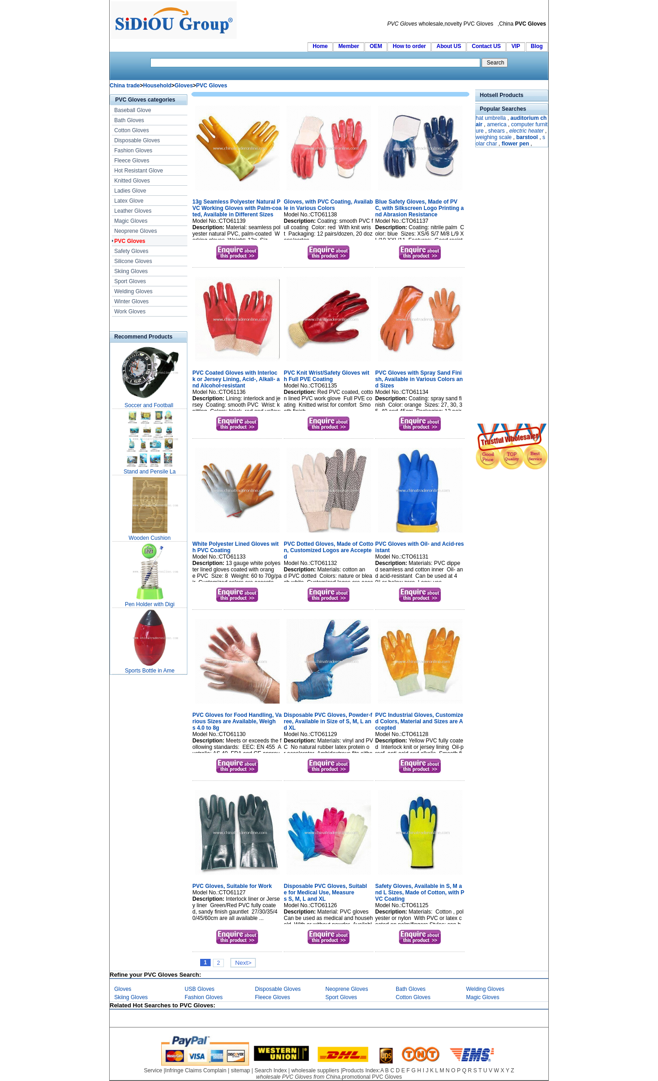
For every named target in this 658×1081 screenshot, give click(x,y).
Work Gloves (129, 311)
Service (153, 1070)
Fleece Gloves (131, 160)
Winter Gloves (131, 301)
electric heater (526, 131)
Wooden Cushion (150, 538)
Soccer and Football (149, 405)
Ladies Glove (130, 191)
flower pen (515, 143)
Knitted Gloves (132, 180)
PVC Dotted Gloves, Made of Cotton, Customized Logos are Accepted (328, 550)
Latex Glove (128, 201)
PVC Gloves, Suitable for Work (232, 886)
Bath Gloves (129, 120)
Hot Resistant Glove (138, 170)
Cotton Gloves (131, 130)
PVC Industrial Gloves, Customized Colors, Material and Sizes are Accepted (419, 721)
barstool (527, 137)
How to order (409, 46)
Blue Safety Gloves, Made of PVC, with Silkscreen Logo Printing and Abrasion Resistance (419, 208)
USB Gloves (199, 989)
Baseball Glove (132, 110)
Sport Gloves (130, 281)
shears (496, 131)
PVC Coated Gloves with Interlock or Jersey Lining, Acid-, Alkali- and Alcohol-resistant (236, 379)
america (497, 124)
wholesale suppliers (316, 1070)
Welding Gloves (133, 291)
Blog (537, 46)
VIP (515, 46)
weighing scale (494, 137)
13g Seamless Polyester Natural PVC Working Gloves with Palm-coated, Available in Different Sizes (236, 208)
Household (157, 85)
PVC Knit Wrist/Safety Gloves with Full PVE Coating (326, 376)
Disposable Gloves (137, 140)
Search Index (271, 1070)
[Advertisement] (502, 286)
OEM (376, 46)
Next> (243, 962)
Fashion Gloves (133, 150)
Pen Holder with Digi (150, 604)
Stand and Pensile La (149, 471)
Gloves (184, 85)
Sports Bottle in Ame (150, 670)
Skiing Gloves (131, 271)
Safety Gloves (131, 251)
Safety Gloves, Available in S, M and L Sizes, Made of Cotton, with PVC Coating (419, 892)
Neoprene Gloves (135, 231)
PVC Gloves (211, 85)
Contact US (486, 46)
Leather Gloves (132, 211)
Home (320, 46)
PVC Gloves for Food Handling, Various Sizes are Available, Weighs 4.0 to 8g (236, 721)
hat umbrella (491, 118)
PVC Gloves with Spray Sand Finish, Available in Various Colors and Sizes (419, 379)
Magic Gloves (131, 221)
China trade (125, 85)
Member (348, 46)
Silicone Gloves (133, 261)
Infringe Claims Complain (195, 1070)
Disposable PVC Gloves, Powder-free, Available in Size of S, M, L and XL (328, 721)
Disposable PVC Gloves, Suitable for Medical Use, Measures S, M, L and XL (325, 892)
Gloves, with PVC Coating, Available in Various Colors (328, 205)
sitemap (240, 1070)
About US (448, 46)
